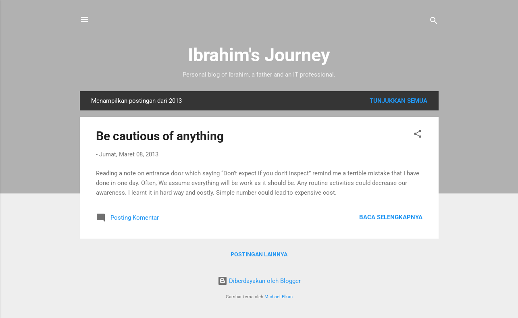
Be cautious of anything (160, 136)
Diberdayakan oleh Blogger (259, 281)
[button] (417, 135)
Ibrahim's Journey (259, 55)
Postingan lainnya (259, 254)
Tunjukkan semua (398, 100)
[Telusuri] (434, 22)
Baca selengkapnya (390, 217)
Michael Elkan (278, 296)
